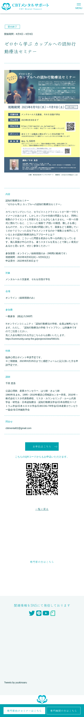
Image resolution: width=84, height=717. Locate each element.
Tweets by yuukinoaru (15, 682)
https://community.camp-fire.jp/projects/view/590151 (32, 338)
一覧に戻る (42, 509)
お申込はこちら (42, 446)
